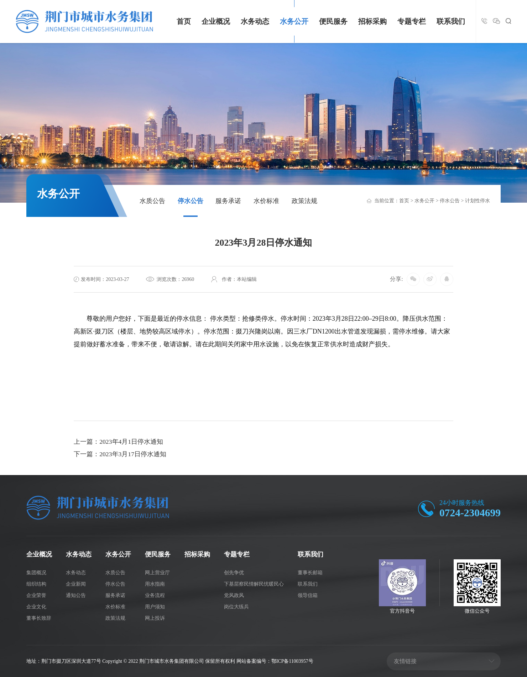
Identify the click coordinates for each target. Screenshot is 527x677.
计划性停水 (477, 200)
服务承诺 (228, 200)
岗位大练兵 (236, 606)
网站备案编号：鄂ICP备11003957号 (275, 660)
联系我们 (451, 21)
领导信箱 (308, 595)
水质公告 (152, 200)
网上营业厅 (157, 572)
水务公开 (294, 21)
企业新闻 (76, 583)
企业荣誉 (36, 595)
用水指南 (155, 583)
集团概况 (36, 572)
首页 (184, 21)
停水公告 (190, 200)
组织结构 (36, 583)
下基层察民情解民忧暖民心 (254, 583)
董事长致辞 (38, 617)
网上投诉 (155, 617)
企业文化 (36, 606)
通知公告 (76, 595)
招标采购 (372, 21)
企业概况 (216, 21)
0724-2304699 (469, 513)
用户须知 (155, 606)
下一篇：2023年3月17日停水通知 (120, 455)
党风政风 (234, 595)
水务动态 (255, 21)
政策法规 (304, 200)
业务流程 (155, 595)
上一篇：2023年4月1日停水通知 (118, 442)
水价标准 (266, 200)
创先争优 (234, 572)
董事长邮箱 (310, 572)
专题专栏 (411, 21)
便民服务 (333, 21)
